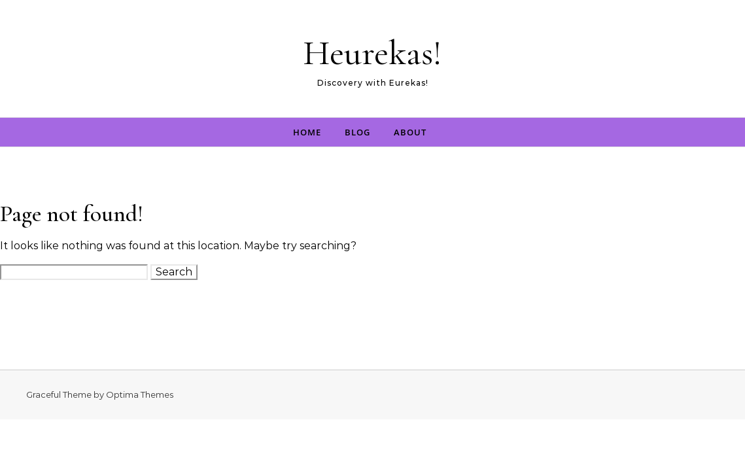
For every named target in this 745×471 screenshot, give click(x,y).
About (410, 132)
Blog (357, 132)
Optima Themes (139, 394)
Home (307, 132)
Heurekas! (372, 52)
